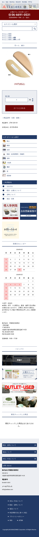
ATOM (21, 520)
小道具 (9, 33)
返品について (14, 509)
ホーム (4, 33)
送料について (11, 194)
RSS (11, 520)
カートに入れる (19, 108)
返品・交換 (10, 199)
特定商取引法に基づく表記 (18, 512)
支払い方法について (16, 501)
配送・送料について (16, 505)
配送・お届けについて (14, 190)
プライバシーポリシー (17, 516)
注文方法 (10, 186)
